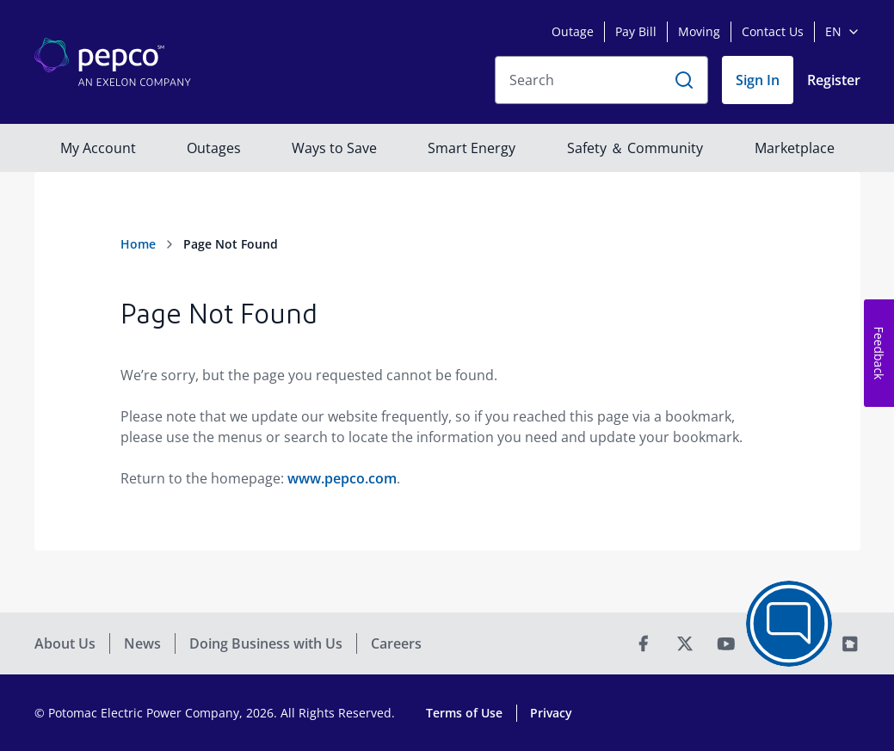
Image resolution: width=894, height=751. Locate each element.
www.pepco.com (342, 478)
